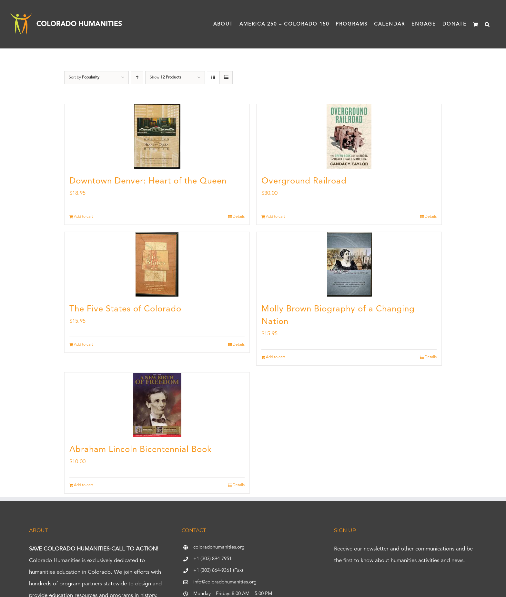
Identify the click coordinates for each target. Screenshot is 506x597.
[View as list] (226, 77)
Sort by (84, 77)
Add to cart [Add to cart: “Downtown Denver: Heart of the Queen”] (83, 217)
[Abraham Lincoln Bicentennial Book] (157, 404)
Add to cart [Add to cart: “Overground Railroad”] (275, 217)
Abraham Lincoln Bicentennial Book (140, 449)
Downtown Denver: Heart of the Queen (148, 181)
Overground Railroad (304, 181)
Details (239, 217)
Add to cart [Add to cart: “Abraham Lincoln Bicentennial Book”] (83, 485)
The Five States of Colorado (125, 309)
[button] (487, 24)
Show (165, 77)
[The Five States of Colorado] (157, 264)
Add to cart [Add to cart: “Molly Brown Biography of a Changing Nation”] (275, 357)
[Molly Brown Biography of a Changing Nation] (349, 264)
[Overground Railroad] (349, 136)
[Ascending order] (137, 77)
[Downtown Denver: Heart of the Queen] (157, 136)
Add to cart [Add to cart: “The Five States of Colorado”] (83, 345)
